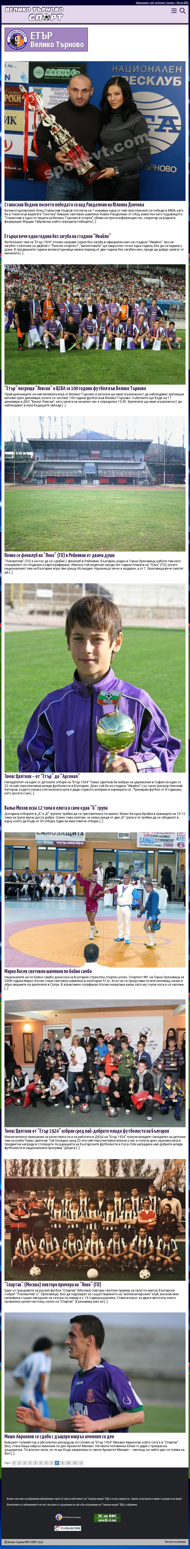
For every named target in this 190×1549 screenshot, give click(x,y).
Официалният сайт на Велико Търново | (156, 2)
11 (75, 1463)
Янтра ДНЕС (183, 2)
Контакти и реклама (175, 1541)
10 (68, 1463)
